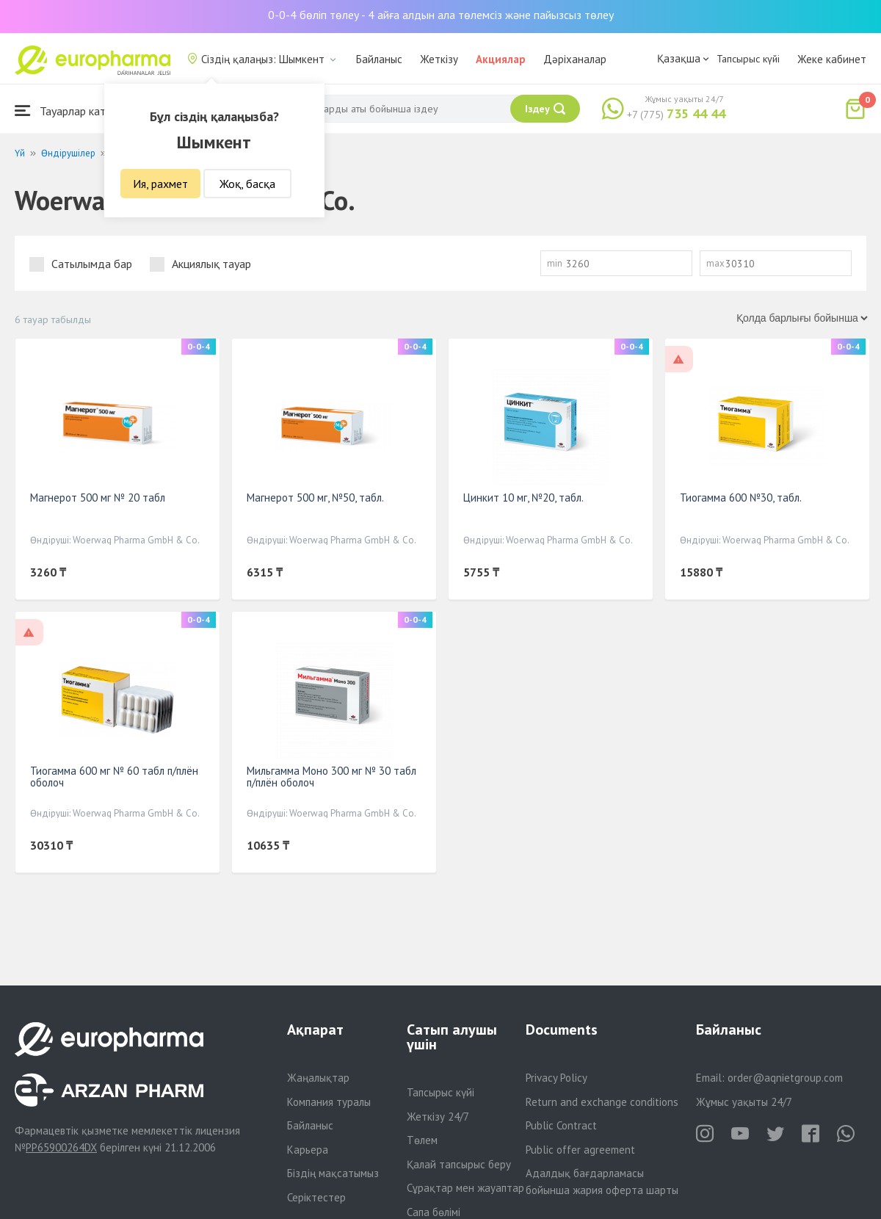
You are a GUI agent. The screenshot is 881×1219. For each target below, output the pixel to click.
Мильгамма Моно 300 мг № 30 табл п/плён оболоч (331, 776)
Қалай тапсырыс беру (459, 1164)
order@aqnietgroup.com (785, 1078)
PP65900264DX (61, 1147)
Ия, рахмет (160, 183)
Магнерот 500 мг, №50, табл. (315, 497)
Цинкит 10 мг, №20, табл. (523, 497)
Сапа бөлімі (433, 1212)
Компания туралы (329, 1102)
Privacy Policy (556, 1078)
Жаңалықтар (318, 1078)
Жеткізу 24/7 (438, 1117)
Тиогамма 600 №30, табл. (741, 497)
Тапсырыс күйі (748, 58)
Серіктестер (316, 1197)
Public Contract (561, 1125)
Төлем (422, 1140)
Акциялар (501, 59)
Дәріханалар (574, 59)
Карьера (307, 1150)
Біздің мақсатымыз (333, 1173)
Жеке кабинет (831, 59)
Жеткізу (439, 59)
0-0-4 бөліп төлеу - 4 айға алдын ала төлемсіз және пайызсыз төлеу (441, 14)
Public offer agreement (580, 1150)
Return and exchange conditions (602, 1102)
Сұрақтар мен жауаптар (465, 1188)
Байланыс (379, 59)
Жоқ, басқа (247, 183)
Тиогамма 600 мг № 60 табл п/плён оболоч (114, 776)
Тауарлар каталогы (75, 110)
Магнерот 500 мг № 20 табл (97, 497)
